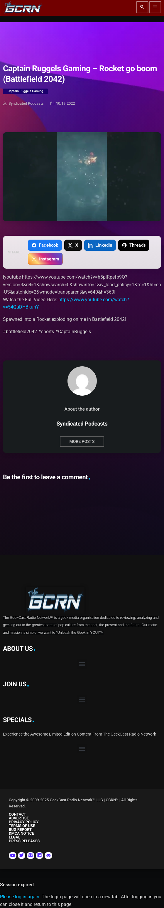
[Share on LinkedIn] (100, 245)
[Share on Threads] (133, 245)
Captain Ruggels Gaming (25, 91)
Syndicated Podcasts (23, 103)
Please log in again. (20, 896)
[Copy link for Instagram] (45, 259)
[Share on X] (73, 245)
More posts (81, 441)
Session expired (17, 884)
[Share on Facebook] (45, 245)
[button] (82, 664)
